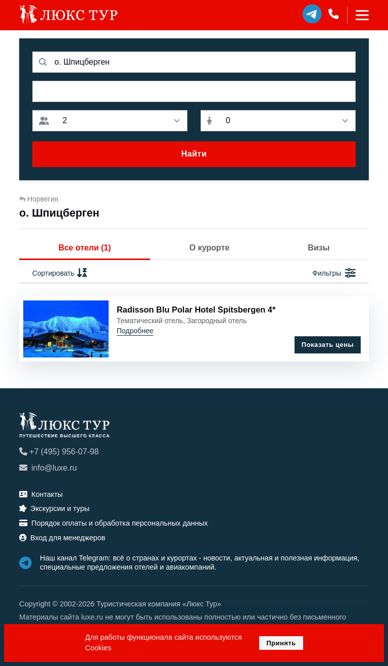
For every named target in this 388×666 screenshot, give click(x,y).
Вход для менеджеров (62, 538)
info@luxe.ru (48, 468)
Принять (281, 643)
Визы (318, 247)
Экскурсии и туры (54, 508)
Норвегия (38, 199)
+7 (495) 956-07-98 (59, 451)
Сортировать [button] (60, 273)
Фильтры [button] (334, 273)
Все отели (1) (85, 247)
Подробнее (135, 331)
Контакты (41, 494)
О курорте (209, 247)
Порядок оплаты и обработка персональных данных (113, 523)
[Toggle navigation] (358, 15)
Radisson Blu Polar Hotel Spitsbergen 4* (196, 309)
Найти (194, 153)
